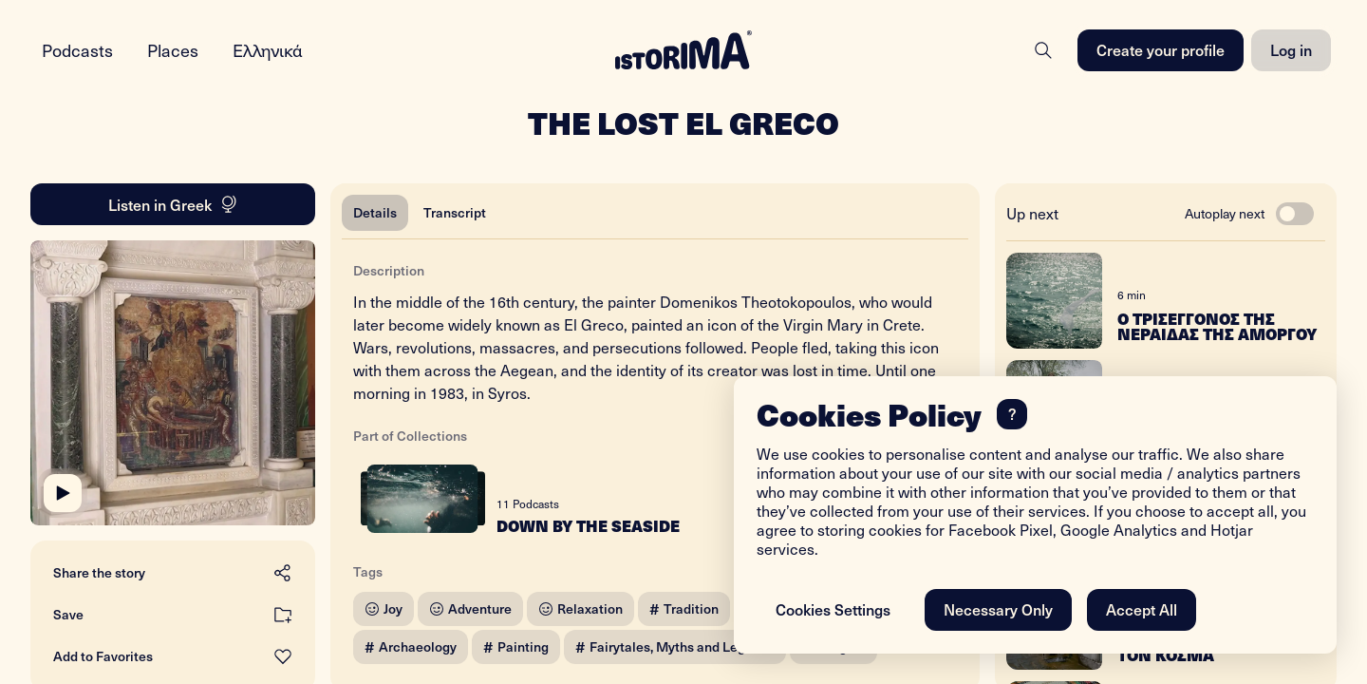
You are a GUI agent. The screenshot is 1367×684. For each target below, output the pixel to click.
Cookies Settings (833, 608)
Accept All (1141, 608)
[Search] (1043, 50)
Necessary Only (998, 608)
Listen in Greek (173, 204)
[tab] (375, 213)
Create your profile (1160, 49)
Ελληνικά (268, 50)
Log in (1291, 49)
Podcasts (77, 50)
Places (172, 50)
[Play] (63, 493)
